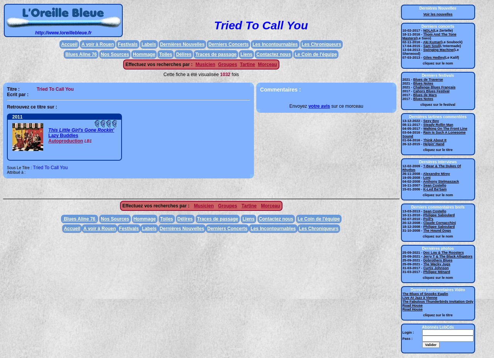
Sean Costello (435, 185)
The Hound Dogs (437, 230)
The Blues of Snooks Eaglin (425, 294)
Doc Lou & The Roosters (443, 253)
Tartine (247, 64)
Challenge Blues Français (434, 87)
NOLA (428, 30)
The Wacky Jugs (436, 264)
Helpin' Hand (434, 144)
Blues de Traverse (428, 79)
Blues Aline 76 (81, 54)
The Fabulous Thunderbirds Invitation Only (438, 302)
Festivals (127, 44)
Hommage (144, 54)
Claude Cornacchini (439, 223)
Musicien (205, 64)
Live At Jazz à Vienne (420, 298)
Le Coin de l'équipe (316, 54)
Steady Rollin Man (438, 125)
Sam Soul (431, 46)
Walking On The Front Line (445, 129)
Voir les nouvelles (438, 14)
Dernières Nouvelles (182, 44)
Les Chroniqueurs (322, 44)
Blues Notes (423, 83)
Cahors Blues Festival (431, 91)
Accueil (69, 44)
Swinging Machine (438, 50)
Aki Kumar (431, 42)
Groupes (227, 64)
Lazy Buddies (63, 135)
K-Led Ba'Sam (435, 189)
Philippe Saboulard (439, 215)
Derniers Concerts (228, 44)
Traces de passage (216, 54)
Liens (246, 54)
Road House (413, 305)
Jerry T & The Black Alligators (448, 256)
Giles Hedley (433, 57)
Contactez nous (273, 54)
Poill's (428, 219)
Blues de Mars (425, 95)
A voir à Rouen (97, 44)
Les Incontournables (275, 44)
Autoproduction (65, 141)
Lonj (427, 178)
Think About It (435, 140)
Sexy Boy (431, 121)
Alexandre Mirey (436, 174)
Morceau (267, 64)
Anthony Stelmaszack (441, 181)
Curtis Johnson (436, 268)
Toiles (165, 54)
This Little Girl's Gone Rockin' (81, 130)
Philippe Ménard (436, 272)
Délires (183, 54)
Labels (149, 44)
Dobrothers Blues (438, 260)
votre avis (319, 106)
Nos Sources (115, 54)
